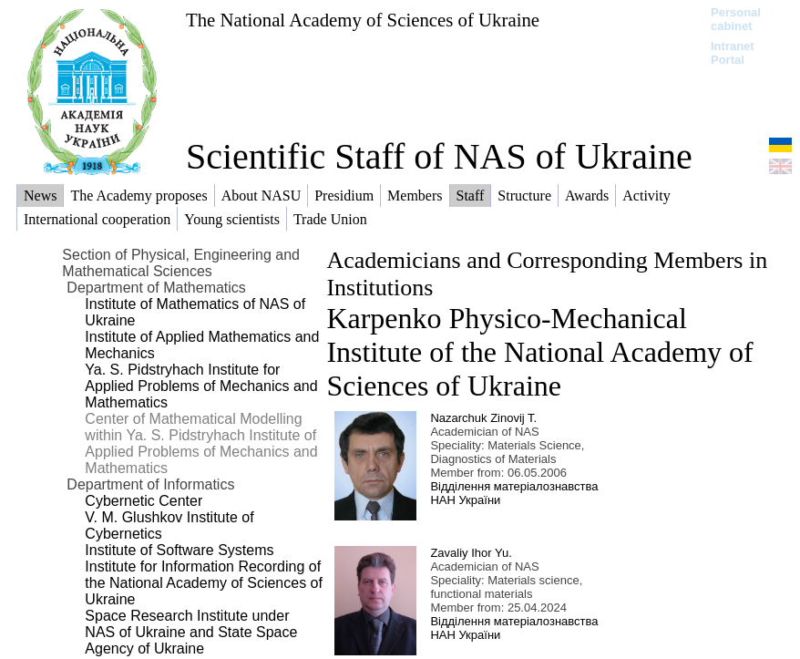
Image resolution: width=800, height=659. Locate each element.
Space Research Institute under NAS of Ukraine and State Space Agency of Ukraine (191, 632)
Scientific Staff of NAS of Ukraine (439, 156)
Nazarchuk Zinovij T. (483, 418)
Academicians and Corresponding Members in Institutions (546, 274)
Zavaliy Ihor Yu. (470, 553)
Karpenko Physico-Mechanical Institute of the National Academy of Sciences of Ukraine (539, 352)
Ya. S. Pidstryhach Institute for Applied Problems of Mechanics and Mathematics (201, 386)
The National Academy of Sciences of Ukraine (362, 19)
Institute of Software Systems (179, 550)
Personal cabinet (736, 19)
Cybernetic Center (143, 501)
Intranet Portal (732, 53)
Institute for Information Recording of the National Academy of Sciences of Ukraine (204, 583)
